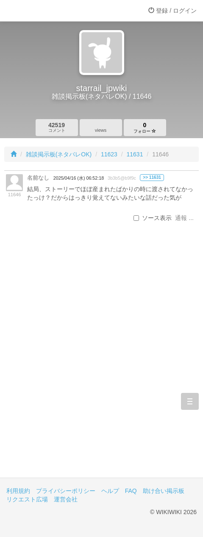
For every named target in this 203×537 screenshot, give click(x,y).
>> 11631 (152, 177)
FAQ (131, 490)
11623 (109, 154)
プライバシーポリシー (65, 490)
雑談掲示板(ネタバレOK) (59, 154)
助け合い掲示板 (163, 490)
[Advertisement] (101, 363)
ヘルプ (110, 490)
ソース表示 (152, 217)
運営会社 (66, 499)
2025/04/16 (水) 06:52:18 (78, 178)
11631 (135, 154)
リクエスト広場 (27, 499)
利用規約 (18, 490)
